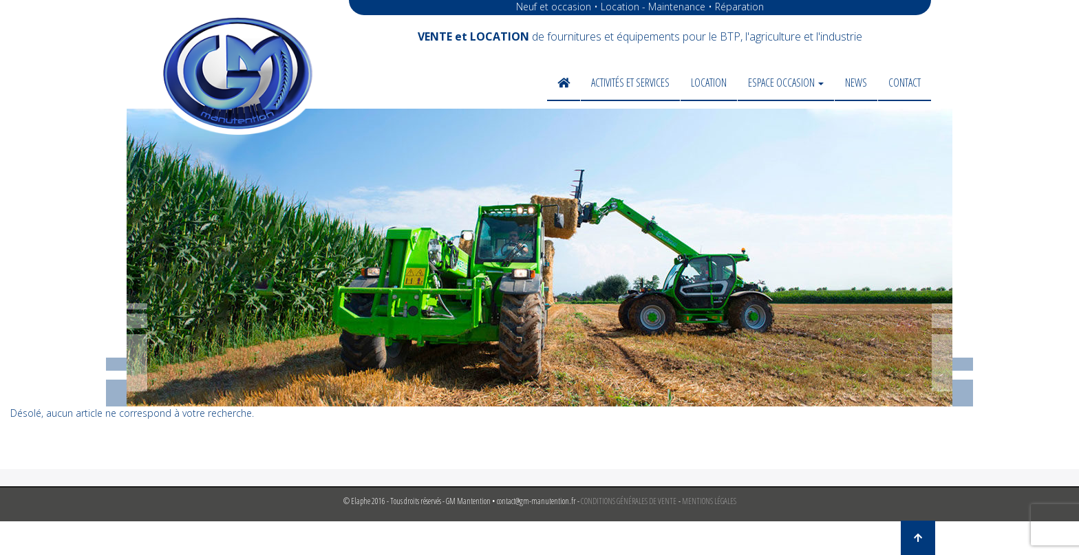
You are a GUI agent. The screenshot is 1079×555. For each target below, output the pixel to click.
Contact (904, 82)
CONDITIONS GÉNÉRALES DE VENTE (628, 501)
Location (709, 82)
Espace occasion (786, 82)
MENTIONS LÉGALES (709, 501)
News (856, 82)
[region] (539, 257)
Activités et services (630, 82)
